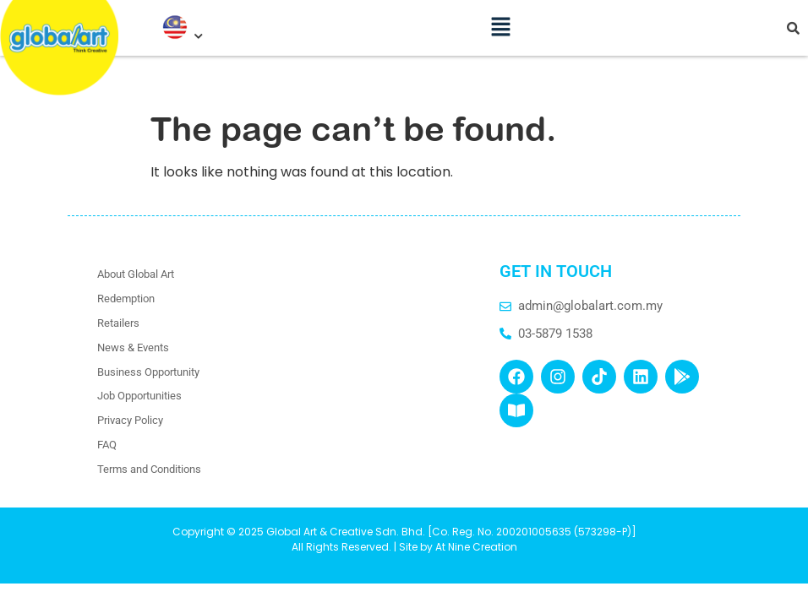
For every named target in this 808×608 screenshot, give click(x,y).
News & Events (133, 347)
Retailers (118, 323)
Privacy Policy (130, 420)
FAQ (107, 444)
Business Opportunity (148, 372)
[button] (501, 22)
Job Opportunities (139, 395)
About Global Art (135, 274)
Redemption (126, 298)
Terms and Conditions (149, 469)
